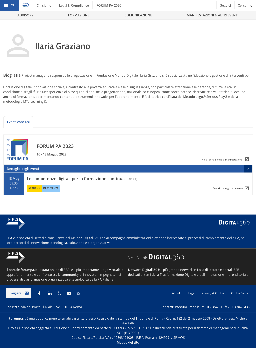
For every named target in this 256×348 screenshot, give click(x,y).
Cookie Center (240, 293)
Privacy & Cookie (213, 293)
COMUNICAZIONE (138, 15)
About (176, 293)
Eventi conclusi (18, 122)
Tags (191, 293)
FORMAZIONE (78, 15)
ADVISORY (25, 15)
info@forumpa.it (186, 307)
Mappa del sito (128, 342)
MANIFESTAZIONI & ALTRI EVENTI (213, 15)
